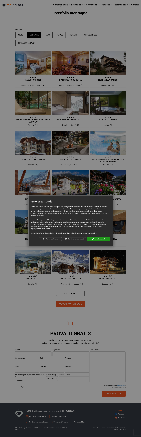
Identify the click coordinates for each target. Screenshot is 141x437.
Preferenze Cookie (50, 239)
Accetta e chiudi (98, 239)
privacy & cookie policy (88, 233)
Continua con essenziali (74, 239)
